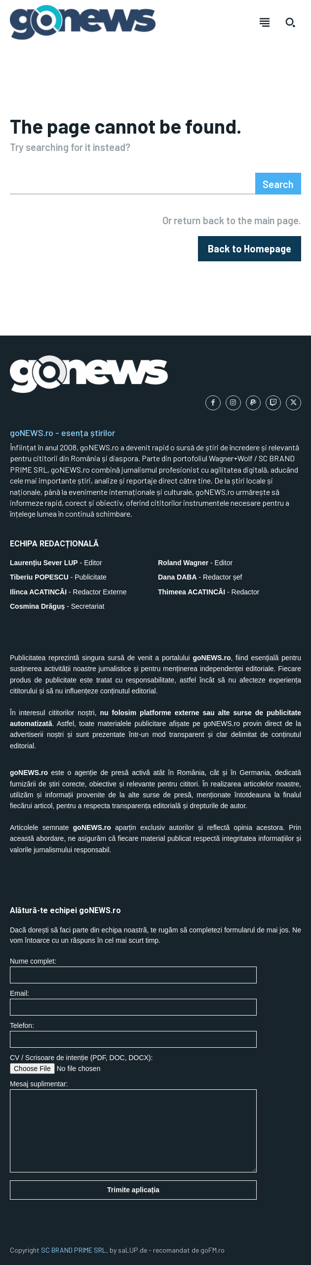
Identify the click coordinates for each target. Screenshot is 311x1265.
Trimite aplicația (133, 1190)
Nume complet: (133, 970)
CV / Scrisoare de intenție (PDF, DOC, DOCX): (133, 1064)
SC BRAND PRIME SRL (73, 1250)
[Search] (278, 184)
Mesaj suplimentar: (133, 1126)
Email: (133, 1002)
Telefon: (133, 1035)
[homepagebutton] (249, 248)
